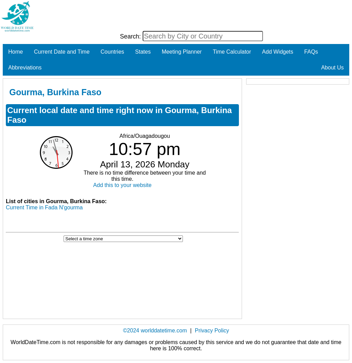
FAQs (311, 52)
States (143, 52)
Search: (131, 36)
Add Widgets (277, 52)
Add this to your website (122, 185)
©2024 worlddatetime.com (155, 330)
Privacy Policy (212, 330)
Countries (112, 52)
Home (15, 52)
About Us (332, 67)
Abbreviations (25, 67)
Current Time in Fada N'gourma (44, 207)
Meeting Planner (182, 52)
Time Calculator (232, 52)
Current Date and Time (62, 52)
